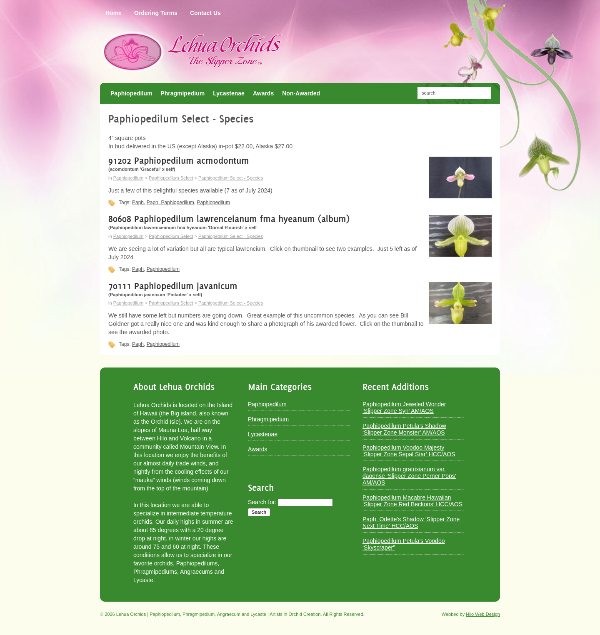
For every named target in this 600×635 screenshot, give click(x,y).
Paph (138, 202)
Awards (257, 449)
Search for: (262, 502)
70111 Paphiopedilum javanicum (173, 286)
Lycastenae (263, 434)
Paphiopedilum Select (171, 177)
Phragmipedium (268, 419)
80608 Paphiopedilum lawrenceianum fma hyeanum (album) (229, 219)
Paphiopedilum (128, 177)
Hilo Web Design (483, 614)
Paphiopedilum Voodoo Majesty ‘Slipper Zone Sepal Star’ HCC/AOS (408, 451)
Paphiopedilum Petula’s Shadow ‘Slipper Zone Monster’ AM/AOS (404, 429)
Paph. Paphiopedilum (170, 202)
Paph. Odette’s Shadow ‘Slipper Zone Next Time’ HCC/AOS (411, 522)
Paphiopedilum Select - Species (230, 177)
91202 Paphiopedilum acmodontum (178, 160)
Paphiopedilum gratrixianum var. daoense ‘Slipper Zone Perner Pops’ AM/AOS (409, 476)
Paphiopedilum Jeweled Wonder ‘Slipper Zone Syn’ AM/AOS (404, 407)
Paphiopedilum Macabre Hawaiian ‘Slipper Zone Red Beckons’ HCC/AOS (412, 501)
